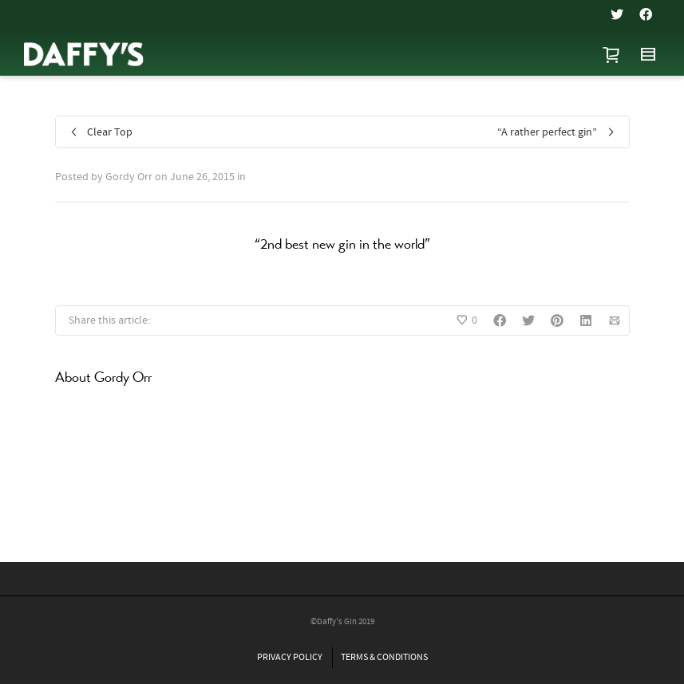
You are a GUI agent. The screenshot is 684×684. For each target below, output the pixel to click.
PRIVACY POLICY (289, 657)
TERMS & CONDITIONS (384, 657)
